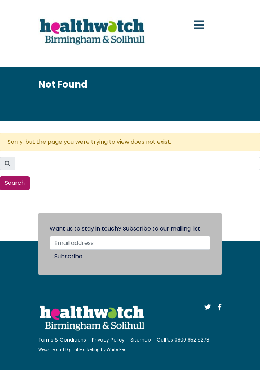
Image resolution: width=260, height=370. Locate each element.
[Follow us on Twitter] (205, 307)
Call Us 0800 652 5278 (183, 339)
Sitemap (140, 339)
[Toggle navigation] (199, 24)
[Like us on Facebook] (217, 307)
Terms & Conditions (62, 339)
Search (15, 183)
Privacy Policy (108, 339)
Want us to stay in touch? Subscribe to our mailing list (125, 228)
